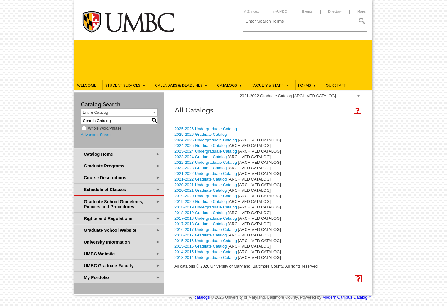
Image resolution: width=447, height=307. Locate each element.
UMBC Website (122, 253)
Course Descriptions (122, 177)
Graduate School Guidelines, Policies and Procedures (122, 204)
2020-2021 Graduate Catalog (200, 190)
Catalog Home (122, 154)
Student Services (125, 85)
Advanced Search (97, 134)
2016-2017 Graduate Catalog (200, 235)
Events (307, 11)
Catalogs (229, 85)
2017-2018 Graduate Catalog (200, 224)
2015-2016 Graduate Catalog (200, 246)
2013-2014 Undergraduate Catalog (205, 257)
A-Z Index (251, 11)
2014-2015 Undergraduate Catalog (205, 252)
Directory (335, 11)
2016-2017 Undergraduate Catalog (205, 229)
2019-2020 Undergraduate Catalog (205, 196)
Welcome (86, 86)
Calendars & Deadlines (181, 85)
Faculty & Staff (270, 85)
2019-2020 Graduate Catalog (200, 201)
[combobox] (300, 95)
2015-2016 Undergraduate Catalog (205, 240)
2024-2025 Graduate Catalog (200, 145)
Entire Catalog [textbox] (95, 112)
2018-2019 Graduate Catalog (200, 212)
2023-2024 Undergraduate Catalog (205, 151)
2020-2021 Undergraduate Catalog (205, 184)
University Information (122, 242)
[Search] (362, 21)
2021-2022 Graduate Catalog (200, 179)
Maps (361, 11)
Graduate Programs (122, 165)
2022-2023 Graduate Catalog (200, 168)
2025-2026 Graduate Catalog (200, 134)
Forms (307, 85)
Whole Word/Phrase (104, 128)
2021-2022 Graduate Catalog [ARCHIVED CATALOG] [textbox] (288, 96)
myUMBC (279, 11)
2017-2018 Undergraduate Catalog (205, 218)
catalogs (202, 297)
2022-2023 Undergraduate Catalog (205, 162)
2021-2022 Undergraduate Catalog (205, 173)
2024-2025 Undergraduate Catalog (205, 140)
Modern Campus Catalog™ (347, 297)
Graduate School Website (122, 230)
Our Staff (336, 86)
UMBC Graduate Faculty (122, 265)
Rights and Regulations (122, 218)
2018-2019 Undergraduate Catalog (205, 207)
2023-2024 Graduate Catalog (200, 156)
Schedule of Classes (122, 189)
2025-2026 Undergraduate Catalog (205, 128)
